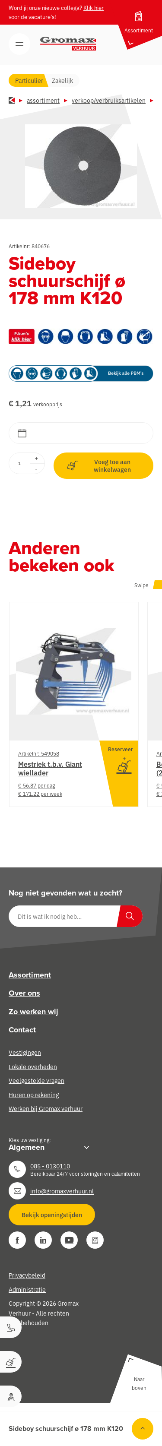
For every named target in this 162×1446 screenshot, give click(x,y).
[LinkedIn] (43, 1240)
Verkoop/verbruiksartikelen (109, 100)
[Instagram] (95, 1240)
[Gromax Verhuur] (68, 44)
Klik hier (93, 7)
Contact (22, 1029)
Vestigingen (25, 1052)
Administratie (27, 1289)
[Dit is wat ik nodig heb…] (76, 916)
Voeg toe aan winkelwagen (99, 465)
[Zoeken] (130, 916)
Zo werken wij (33, 1011)
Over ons (24, 993)
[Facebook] (17, 1240)
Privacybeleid (27, 1275)
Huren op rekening (34, 1094)
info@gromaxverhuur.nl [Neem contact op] (62, 1191)
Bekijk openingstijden (52, 1214)
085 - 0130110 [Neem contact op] (50, 1165)
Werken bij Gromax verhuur (46, 1108)
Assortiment (43, 100)
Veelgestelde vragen (36, 1080)
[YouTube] (69, 1240)
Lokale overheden (33, 1066)
